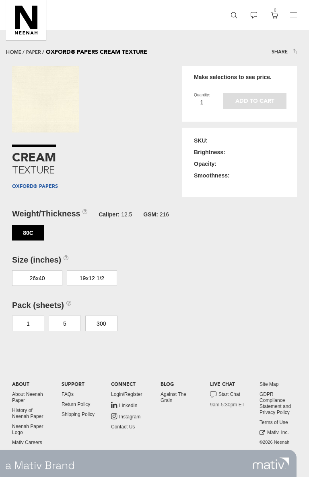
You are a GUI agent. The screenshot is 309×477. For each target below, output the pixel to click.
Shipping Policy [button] (78, 414)
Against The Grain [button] (173, 397)
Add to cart (254, 101)
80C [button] (28, 233)
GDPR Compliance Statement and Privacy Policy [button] (275, 403)
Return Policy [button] (76, 404)
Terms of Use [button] (274, 422)
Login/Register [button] (126, 394)
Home (13, 52)
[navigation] (293, 15)
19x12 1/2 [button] (92, 278)
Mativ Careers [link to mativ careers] (27, 442)
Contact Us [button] (123, 427)
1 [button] (28, 323)
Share (284, 52)
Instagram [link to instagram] (125, 416)
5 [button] (64, 323)
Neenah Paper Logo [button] (27, 429)
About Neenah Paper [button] (27, 397)
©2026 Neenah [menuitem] (274, 442)
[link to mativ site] (271, 463)
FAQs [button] (68, 394)
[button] (26, 20)
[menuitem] (234, 15)
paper (33, 52)
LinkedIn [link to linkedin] (124, 405)
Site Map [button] (269, 384)
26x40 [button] (37, 278)
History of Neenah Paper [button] (27, 413)
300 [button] (101, 323)
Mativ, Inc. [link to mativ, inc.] (274, 433)
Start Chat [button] (225, 394)
